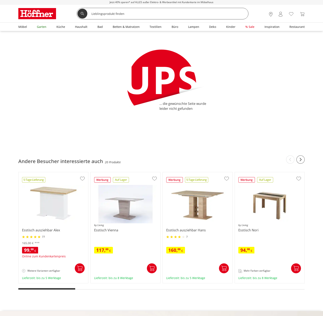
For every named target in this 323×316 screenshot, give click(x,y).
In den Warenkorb (80, 268)
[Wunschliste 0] (291, 14)
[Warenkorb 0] (302, 14)
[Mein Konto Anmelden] (280, 14)
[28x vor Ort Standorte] (271, 14)
